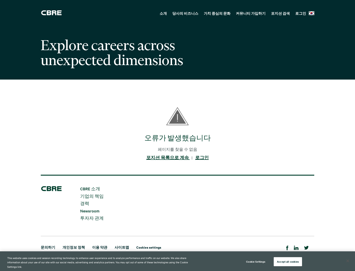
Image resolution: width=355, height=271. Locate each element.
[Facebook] (287, 247)
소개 (163, 13)
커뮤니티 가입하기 (251, 13)
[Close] (348, 263)
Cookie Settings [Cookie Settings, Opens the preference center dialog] (255, 263)
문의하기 (48, 247)
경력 (84, 203)
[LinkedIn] (296, 247)
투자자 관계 (92, 218)
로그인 (300, 13)
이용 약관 (99, 247)
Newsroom (89, 210)
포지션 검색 (280, 13)
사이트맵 (122, 247)
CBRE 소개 (90, 188)
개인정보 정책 (73, 247)
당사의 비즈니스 (185, 13)
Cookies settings (148, 247)
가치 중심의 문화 (217, 13)
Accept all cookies (288, 263)
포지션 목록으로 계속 (168, 157)
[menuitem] (163, 13)
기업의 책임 (92, 195)
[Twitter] (306, 247)
